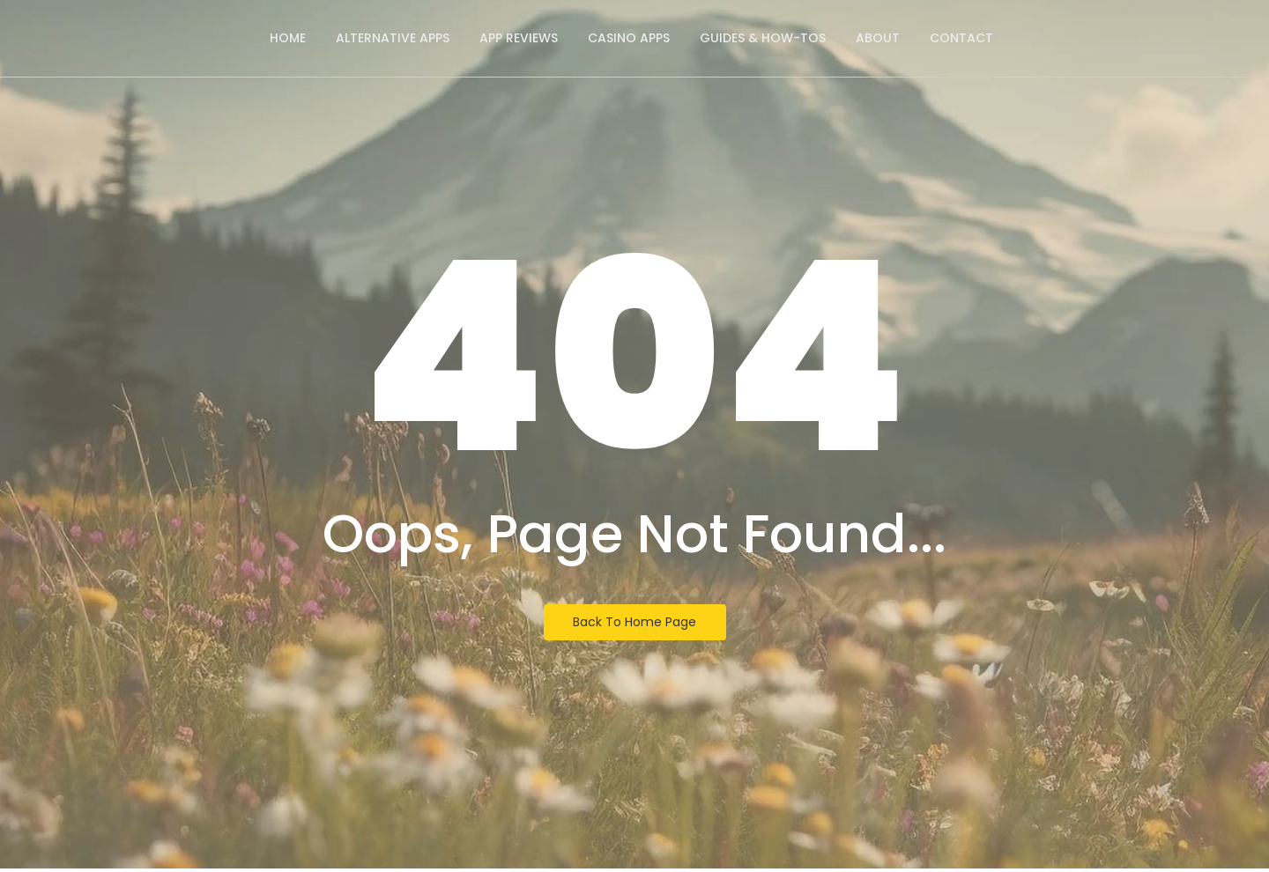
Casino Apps (629, 38)
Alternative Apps (392, 38)
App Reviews (518, 38)
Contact (961, 38)
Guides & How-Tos (763, 38)
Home (288, 38)
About (878, 38)
